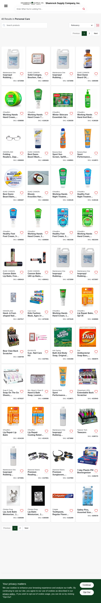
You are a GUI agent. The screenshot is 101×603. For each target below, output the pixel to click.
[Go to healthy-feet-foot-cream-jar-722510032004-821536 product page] (63, 224)
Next (96, 33)
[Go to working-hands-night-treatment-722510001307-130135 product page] (63, 185)
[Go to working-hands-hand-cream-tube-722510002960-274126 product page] (63, 304)
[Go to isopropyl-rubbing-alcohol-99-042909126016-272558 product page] (13, 66)
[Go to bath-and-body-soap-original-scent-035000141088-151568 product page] (63, 344)
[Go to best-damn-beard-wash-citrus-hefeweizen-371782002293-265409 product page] (38, 145)
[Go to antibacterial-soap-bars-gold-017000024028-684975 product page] (88, 344)
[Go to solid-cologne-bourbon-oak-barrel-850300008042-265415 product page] (38, 66)
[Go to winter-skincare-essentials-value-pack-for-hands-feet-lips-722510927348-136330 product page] (63, 105)
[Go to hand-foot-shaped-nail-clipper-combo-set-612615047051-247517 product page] (13, 304)
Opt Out (86, 592)
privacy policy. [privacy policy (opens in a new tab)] (9, 594)
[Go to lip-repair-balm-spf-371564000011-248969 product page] (88, 304)
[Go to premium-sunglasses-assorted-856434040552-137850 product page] (63, 463)
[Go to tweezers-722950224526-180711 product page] (88, 423)
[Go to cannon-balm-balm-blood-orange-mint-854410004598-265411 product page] (38, 264)
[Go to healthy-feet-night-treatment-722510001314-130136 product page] (88, 185)
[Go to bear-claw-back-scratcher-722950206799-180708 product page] (13, 344)
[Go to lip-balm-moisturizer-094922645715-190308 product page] (38, 502)
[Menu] (6, 6)
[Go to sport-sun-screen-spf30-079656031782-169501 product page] (63, 145)
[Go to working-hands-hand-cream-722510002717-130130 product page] (38, 105)
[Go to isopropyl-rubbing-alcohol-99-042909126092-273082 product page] (63, 423)
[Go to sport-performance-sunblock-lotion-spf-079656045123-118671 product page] (63, 383)
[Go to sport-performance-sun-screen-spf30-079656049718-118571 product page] (88, 145)
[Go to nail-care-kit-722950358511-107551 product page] (38, 344)
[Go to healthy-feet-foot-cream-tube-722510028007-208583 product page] (13, 224)
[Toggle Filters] (97, 25)
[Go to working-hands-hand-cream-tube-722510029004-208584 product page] (38, 224)
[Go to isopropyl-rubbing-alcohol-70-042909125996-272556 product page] (63, 66)
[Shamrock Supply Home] (32, 3)
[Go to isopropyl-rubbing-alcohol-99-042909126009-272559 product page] (63, 264)
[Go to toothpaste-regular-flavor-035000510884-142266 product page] (63, 502)
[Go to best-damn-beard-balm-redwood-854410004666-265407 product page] (13, 185)
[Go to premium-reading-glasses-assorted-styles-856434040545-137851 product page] (38, 463)
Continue (87, 585)
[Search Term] (50, 9)
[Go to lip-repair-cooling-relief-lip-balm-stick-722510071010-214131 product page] (38, 423)
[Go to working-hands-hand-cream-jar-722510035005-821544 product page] (88, 224)
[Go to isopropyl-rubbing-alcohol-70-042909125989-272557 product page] (88, 264)
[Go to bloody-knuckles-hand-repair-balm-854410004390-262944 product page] (38, 185)
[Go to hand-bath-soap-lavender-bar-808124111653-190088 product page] (38, 383)
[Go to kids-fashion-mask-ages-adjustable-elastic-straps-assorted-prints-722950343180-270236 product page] (38, 304)
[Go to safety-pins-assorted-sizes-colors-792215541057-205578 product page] (88, 502)
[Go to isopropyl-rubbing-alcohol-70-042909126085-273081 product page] (13, 463)
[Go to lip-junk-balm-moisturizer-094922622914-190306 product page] (13, 502)
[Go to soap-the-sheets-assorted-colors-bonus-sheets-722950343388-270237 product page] (13, 383)
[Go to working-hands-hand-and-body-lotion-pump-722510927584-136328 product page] (88, 105)
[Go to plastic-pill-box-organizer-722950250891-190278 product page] (88, 463)
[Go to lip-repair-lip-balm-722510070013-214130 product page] (13, 423)
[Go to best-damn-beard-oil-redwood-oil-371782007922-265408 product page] (88, 66)
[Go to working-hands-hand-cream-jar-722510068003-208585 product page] (13, 105)
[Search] (84, 9)
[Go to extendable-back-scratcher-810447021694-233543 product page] (88, 383)
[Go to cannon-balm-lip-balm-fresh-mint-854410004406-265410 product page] (13, 264)
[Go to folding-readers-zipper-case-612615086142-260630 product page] (13, 145)
